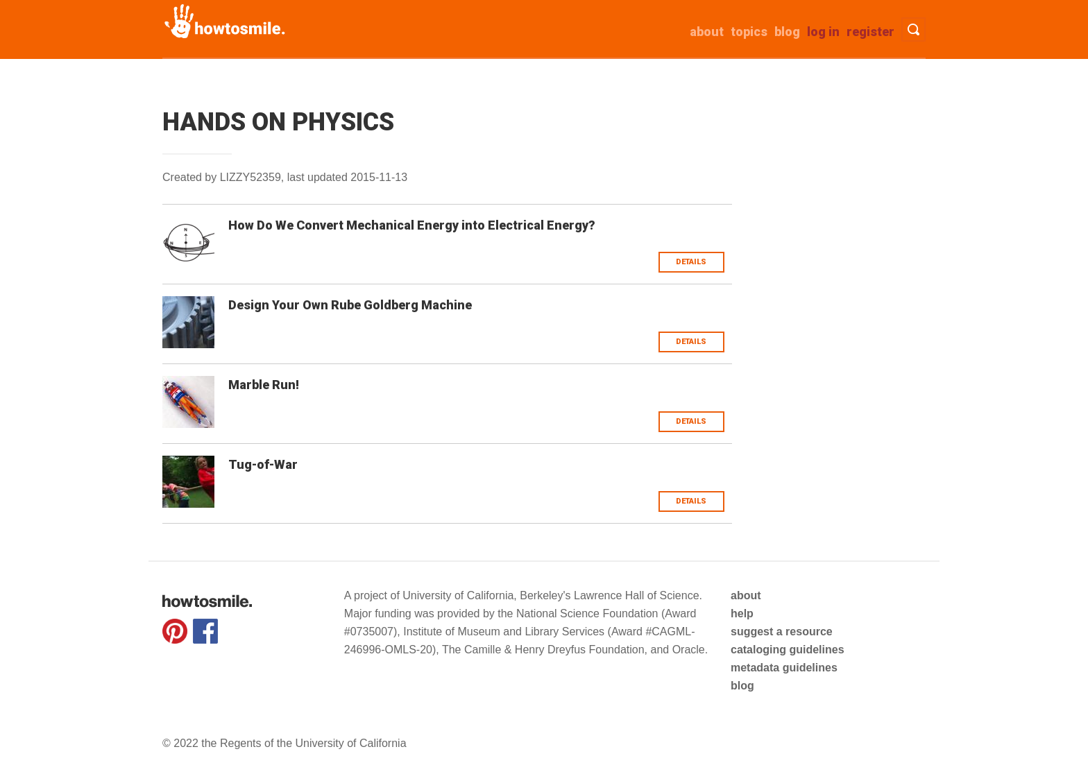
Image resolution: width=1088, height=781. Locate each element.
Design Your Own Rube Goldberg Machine (350, 305)
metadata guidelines (784, 667)
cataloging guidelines (787, 649)
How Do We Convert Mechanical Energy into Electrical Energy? (411, 225)
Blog (787, 31)
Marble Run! (263, 384)
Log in (823, 31)
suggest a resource (782, 631)
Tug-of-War (263, 464)
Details (691, 261)
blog (742, 686)
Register (870, 31)
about (707, 31)
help (742, 613)
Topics (749, 31)
